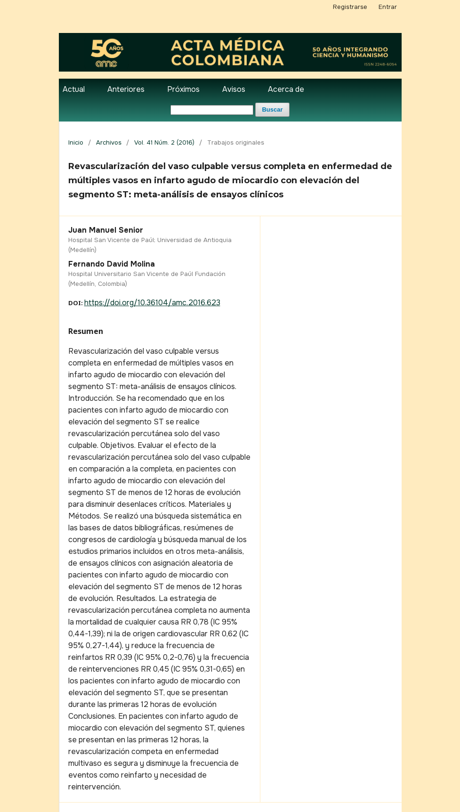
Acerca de (286, 89)
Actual (74, 89)
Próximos (183, 89)
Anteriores (126, 89)
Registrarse (350, 7)
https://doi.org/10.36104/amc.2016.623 (152, 303)
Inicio (75, 142)
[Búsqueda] (211, 110)
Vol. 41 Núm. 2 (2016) (164, 142)
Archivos (108, 142)
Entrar (388, 7)
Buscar (272, 109)
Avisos (233, 89)
